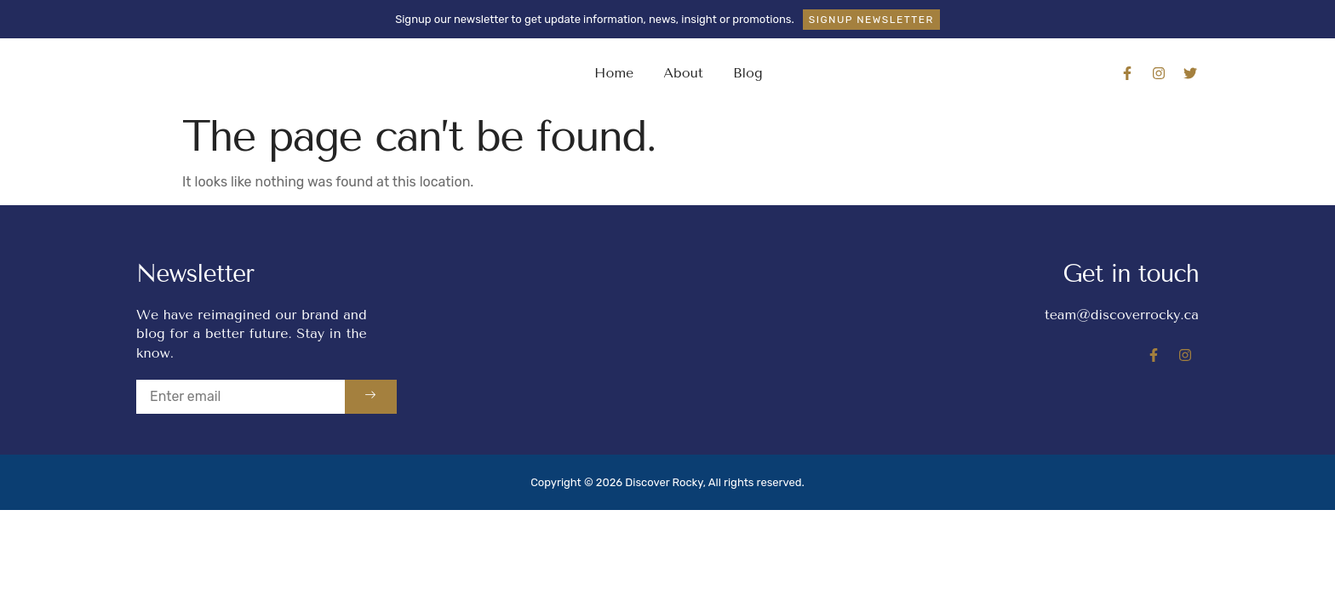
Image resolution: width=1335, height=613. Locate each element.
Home (613, 73)
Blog (748, 73)
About (683, 73)
